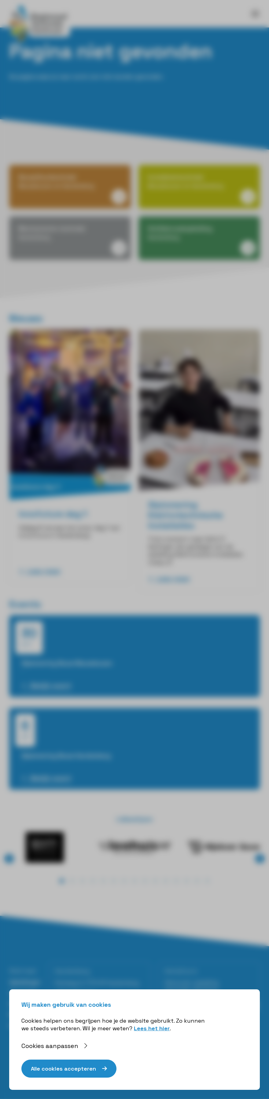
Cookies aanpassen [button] (49, 1046)
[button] (62, 881)
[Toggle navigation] (255, 13)
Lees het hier (152, 1028)
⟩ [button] (260, 858)
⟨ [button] (9, 858)
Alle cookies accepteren (63, 1068)
